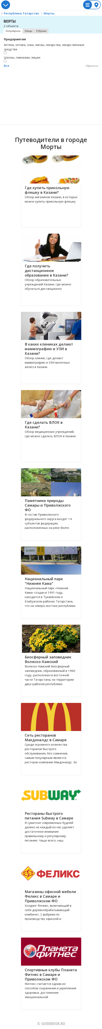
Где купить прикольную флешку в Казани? (47, 190)
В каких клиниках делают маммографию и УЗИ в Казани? (49, 349)
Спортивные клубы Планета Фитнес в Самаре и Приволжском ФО (51, 974)
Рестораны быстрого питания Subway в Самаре (49, 815)
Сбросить (92, 65)
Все (6, 65)
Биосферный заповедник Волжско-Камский (48, 659)
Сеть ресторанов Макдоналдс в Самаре (46, 737)
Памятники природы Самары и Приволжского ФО (48, 505)
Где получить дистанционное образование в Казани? (46, 271)
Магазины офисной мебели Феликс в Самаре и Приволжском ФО (50, 896)
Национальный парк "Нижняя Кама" (44, 581)
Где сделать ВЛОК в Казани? (44, 424)
